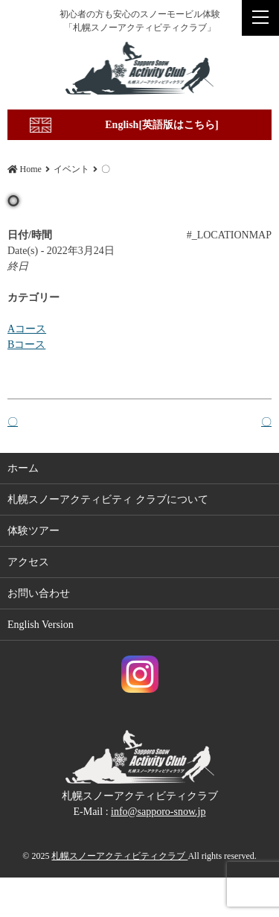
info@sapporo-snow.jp (158, 811)
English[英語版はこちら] (161, 124)
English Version (40, 625)
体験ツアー (33, 531)
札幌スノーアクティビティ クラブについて (107, 500)
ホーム (23, 469)
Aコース (26, 328)
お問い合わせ (38, 594)
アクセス (28, 562)
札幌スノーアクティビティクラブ (119, 856)
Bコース (26, 344)
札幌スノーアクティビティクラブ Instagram (139, 675)
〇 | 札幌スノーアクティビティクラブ (139, 68)
